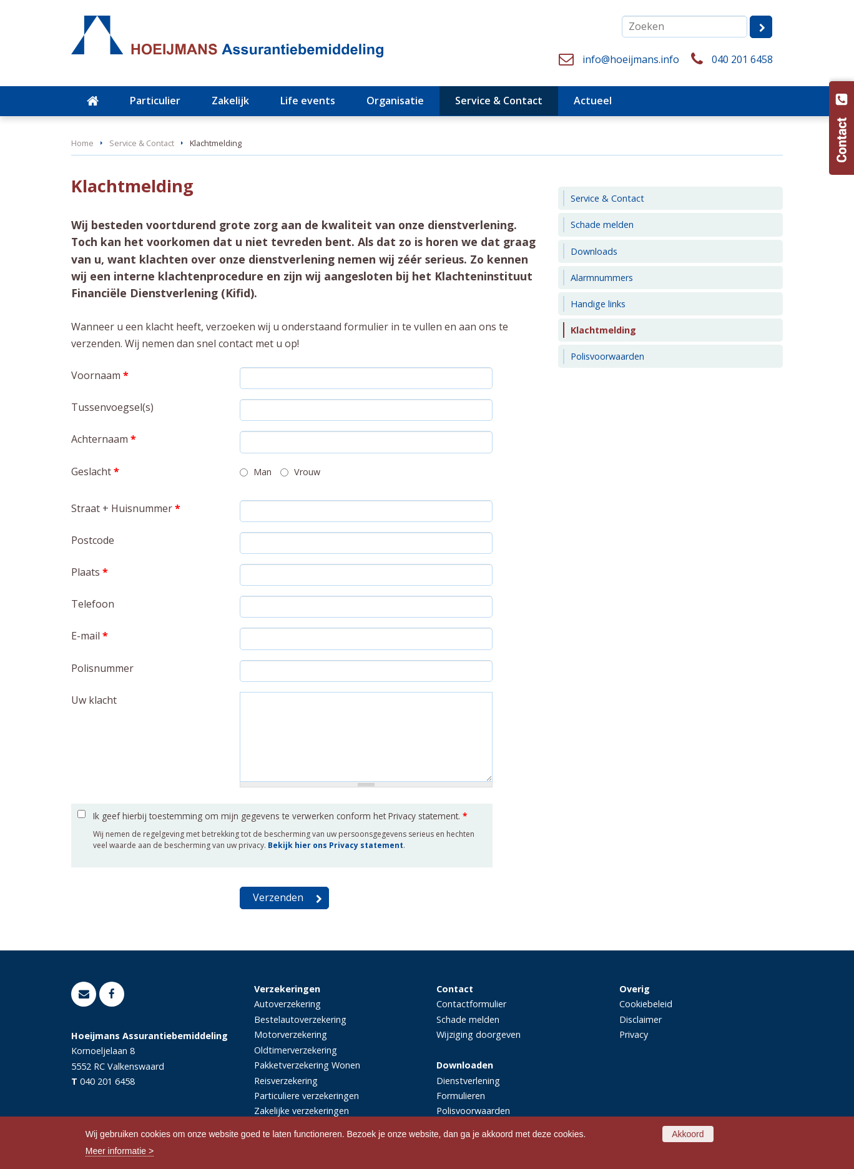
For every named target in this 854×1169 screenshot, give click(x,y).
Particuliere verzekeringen (306, 1096)
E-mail (89, 636)
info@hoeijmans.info (630, 59)
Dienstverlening (468, 1081)
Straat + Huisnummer (125, 508)
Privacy (633, 1034)
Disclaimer (640, 1019)
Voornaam (100, 375)
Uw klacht (94, 700)
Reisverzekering (286, 1081)
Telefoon (92, 604)
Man (262, 472)
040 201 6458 (742, 59)
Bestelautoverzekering (300, 1019)
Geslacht (95, 471)
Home (82, 143)
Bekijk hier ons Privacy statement (335, 845)
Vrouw (307, 472)
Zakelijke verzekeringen (301, 1111)
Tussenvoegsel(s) (112, 407)
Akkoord (688, 1134)
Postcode (92, 540)
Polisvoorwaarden (473, 1111)
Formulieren (460, 1096)
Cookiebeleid (645, 1004)
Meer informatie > (120, 1151)
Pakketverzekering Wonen (307, 1065)
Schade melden (467, 1019)
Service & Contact (141, 143)
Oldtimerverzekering (295, 1050)
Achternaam (103, 439)
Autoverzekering (287, 1004)
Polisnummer (102, 668)
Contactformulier (471, 1004)
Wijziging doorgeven (478, 1034)
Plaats (89, 572)
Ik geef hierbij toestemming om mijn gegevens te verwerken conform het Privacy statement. (280, 816)
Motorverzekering (290, 1034)
